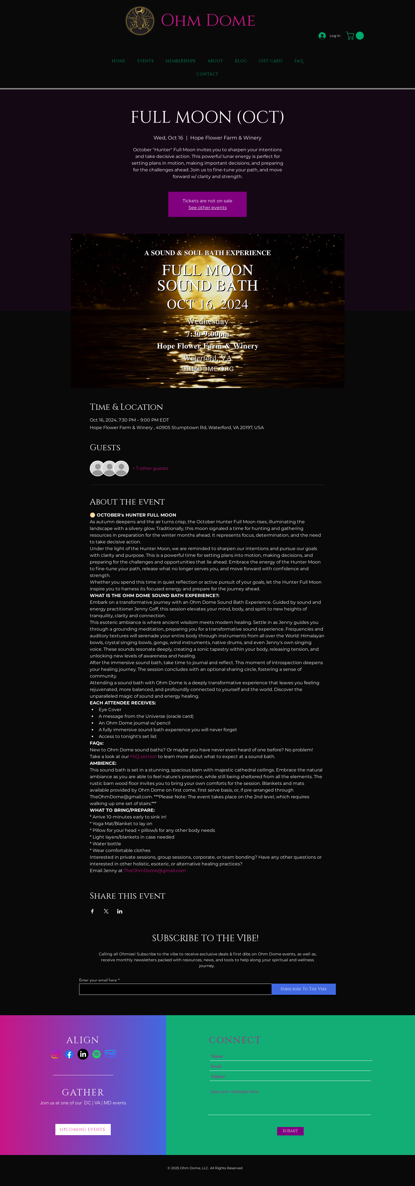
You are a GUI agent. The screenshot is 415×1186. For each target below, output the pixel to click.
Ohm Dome (208, 21)
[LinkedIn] (82, 1054)
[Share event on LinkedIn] (119, 911)
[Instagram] (55, 1054)
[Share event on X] (106, 911)
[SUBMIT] (290, 1131)
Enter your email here (98, 980)
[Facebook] (69, 1054)
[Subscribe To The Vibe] (304, 989)
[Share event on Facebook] (92, 911)
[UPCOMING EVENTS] (83, 1129)
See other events (207, 207)
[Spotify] (96, 1054)
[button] (356, 36)
